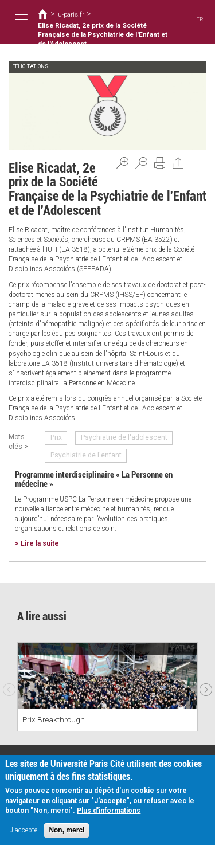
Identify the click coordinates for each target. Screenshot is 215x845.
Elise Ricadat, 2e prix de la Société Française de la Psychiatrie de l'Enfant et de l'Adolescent (102, 34)
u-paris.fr (71, 14)
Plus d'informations (108, 811)
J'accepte (23, 830)
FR (200, 19)
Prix (56, 437)
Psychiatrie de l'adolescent (124, 437)
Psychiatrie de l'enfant (86, 455)
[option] (107, 686)
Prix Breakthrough (53, 719)
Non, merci (66, 830)
